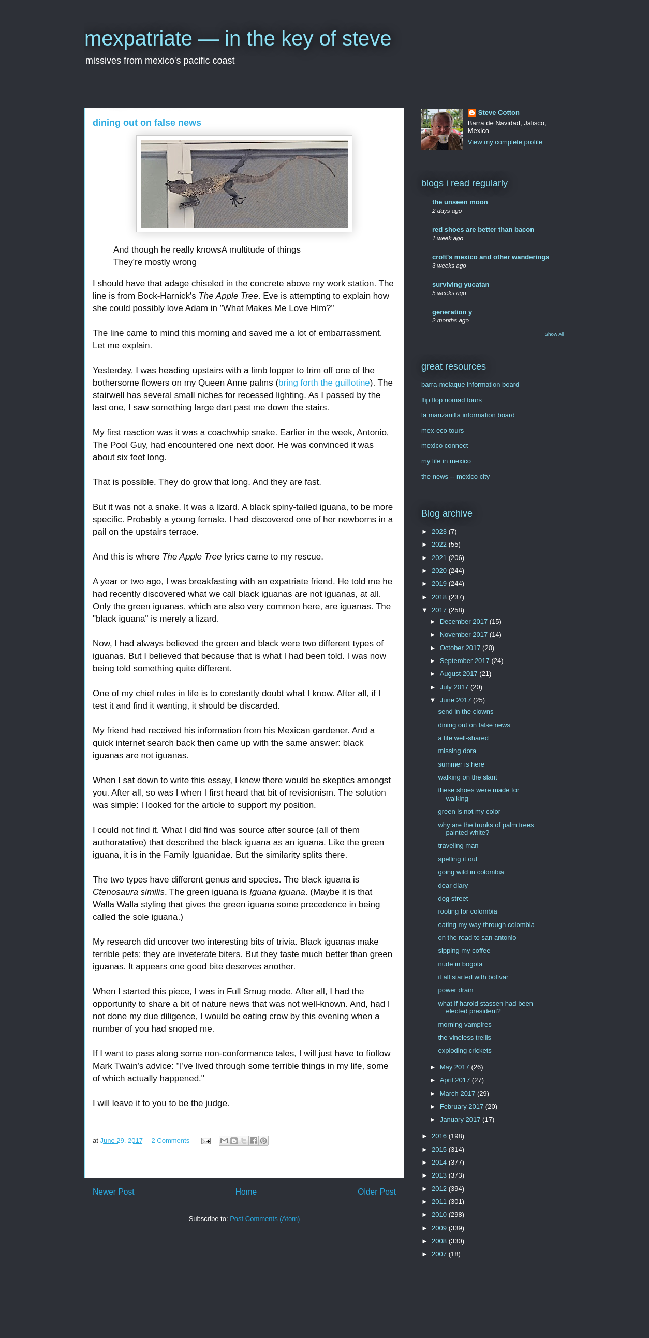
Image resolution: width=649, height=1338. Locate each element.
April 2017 (456, 1080)
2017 (440, 610)
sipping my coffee (464, 950)
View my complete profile (505, 142)
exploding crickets (464, 1050)
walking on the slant (467, 777)
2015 (440, 1149)
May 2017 (455, 1067)
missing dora (457, 751)
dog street (453, 898)
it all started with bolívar (473, 977)
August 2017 (460, 674)
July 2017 (455, 687)
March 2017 (458, 1093)
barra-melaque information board (470, 384)
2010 (440, 1214)
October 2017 (461, 648)
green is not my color (469, 811)
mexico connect (444, 445)
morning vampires (464, 1024)
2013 (440, 1175)
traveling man (458, 845)
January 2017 (461, 1119)
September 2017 (466, 661)
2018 (440, 597)
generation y (452, 312)
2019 (440, 583)
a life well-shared (463, 738)
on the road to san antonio (477, 938)
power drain (455, 990)
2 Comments (171, 1140)
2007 (440, 1254)
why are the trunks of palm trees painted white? (486, 829)
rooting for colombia (467, 911)
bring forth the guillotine (324, 383)
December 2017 (465, 621)
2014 (440, 1162)
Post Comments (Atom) (265, 1219)
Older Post (377, 1191)
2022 (440, 544)
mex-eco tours (442, 430)
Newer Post (114, 1191)
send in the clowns (465, 711)
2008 (440, 1241)
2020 (440, 571)
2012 (440, 1189)
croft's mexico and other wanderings (490, 257)
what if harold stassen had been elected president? (485, 1007)
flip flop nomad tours (451, 400)
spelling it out (457, 859)
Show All (554, 334)
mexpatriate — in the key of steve (238, 38)
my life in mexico (446, 461)
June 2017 (456, 700)
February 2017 (462, 1106)
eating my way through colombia (486, 925)
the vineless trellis (464, 1037)
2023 (440, 531)
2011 (440, 1201)
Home (246, 1191)
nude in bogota (460, 964)
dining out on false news (474, 725)
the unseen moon (460, 202)
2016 (440, 1136)
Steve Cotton (499, 112)
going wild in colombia (471, 872)
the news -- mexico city (455, 476)
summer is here (461, 764)
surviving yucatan (461, 284)
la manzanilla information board (468, 415)
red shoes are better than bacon (483, 229)
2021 (440, 558)
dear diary (453, 885)
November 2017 (465, 634)
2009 (440, 1228)
